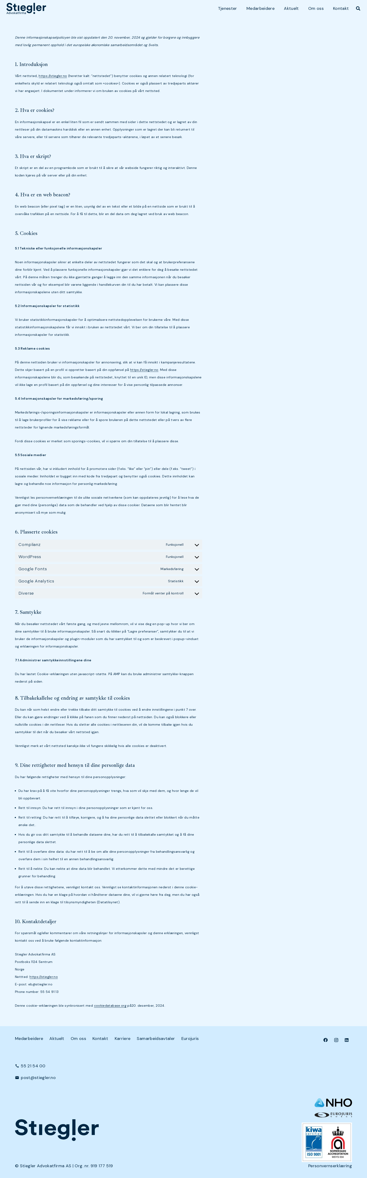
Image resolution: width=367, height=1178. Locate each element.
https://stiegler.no (53, 76)
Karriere (123, 1038)
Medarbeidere (29, 1038)
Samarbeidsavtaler (156, 1038)
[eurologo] (333, 1115)
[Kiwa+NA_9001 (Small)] (327, 1142)
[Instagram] (336, 1040)
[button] (358, 8)
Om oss (78, 1038)
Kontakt (100, 1038)
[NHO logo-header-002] (333, 1102)
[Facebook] (325, 1040)
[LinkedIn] (346, 1040)
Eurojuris (190, 1038)
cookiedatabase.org (110, 1005)
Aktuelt (56, 1038)
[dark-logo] (26, 8)
